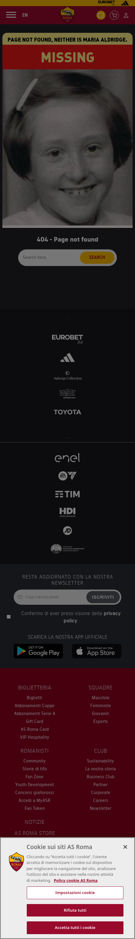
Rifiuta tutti (75, 910)
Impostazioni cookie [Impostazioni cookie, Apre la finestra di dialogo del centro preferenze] (75, 892)
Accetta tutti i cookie (75, 927)
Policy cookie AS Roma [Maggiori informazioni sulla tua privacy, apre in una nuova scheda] (76, 880)
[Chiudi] (125, 847)
